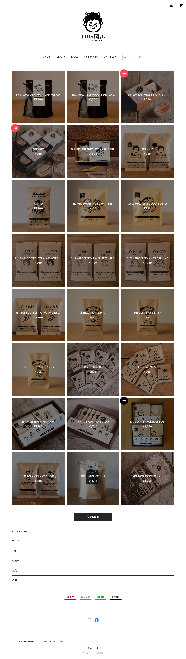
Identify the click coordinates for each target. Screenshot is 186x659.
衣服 (14, 580)
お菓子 (15, 550)
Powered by (93, 653)
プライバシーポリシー (24, 641)
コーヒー (16, 541)
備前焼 (15, 560)
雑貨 (14, 570)
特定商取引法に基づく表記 (51, 641)
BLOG (74, 57)
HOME (46, 57)
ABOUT (60, 57)
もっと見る (93, 516)
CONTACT (110, 57)
